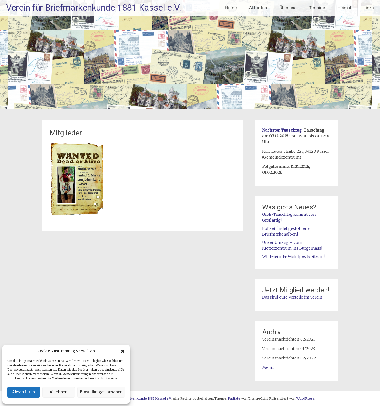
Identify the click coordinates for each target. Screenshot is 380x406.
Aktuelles (258, 7)
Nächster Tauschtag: (282, 130)
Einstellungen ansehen (101, 392)
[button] (122, 351)
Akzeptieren (23, 392)
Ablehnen (58, 392)
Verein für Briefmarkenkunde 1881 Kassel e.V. (93, 8)
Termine (317, 7)
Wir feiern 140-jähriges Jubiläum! (293, 256)
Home (231, 7)
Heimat (344, 7)
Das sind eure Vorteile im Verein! (292, 297)
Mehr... (268, 367)
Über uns (288, 7)
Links (369, 7)
